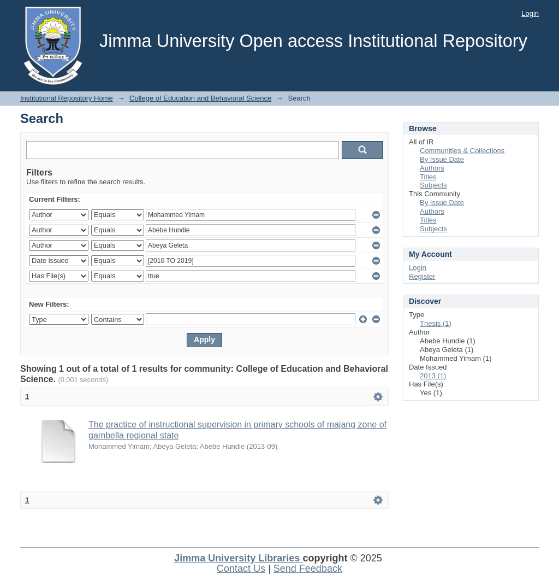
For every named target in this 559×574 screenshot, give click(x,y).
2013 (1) (433, 376)
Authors (432, 168)
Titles (428, 177)
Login (530, 13)
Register (422, 276)
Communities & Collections (462, 151)
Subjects (433, 185)
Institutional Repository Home (66, 98)
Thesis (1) (435, 323)
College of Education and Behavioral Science (200, 98)
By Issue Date (442, 159)
